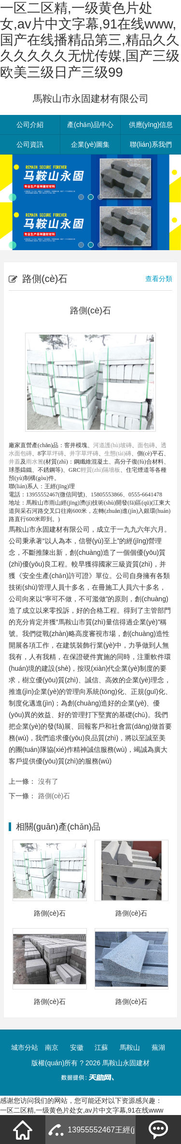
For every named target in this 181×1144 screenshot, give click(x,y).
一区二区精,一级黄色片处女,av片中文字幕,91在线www (81, 1110)
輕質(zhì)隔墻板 (101, 469)
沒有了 (48, 781)
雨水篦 (34, 461)
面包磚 (146, 445)
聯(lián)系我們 (151, 144)
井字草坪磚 (84, 453)
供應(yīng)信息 (151, 124)
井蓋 (14, 461)
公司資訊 (29, 144)
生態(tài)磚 (117, 453)
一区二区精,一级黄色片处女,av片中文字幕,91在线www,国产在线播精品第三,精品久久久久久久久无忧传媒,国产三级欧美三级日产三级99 (90, 40)
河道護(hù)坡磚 (112, 445)
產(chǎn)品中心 (90, 124)
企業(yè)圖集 (90, 144)
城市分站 (24, 1047)
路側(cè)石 (54, 796)
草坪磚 (55, 453)
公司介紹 (29, 124)
